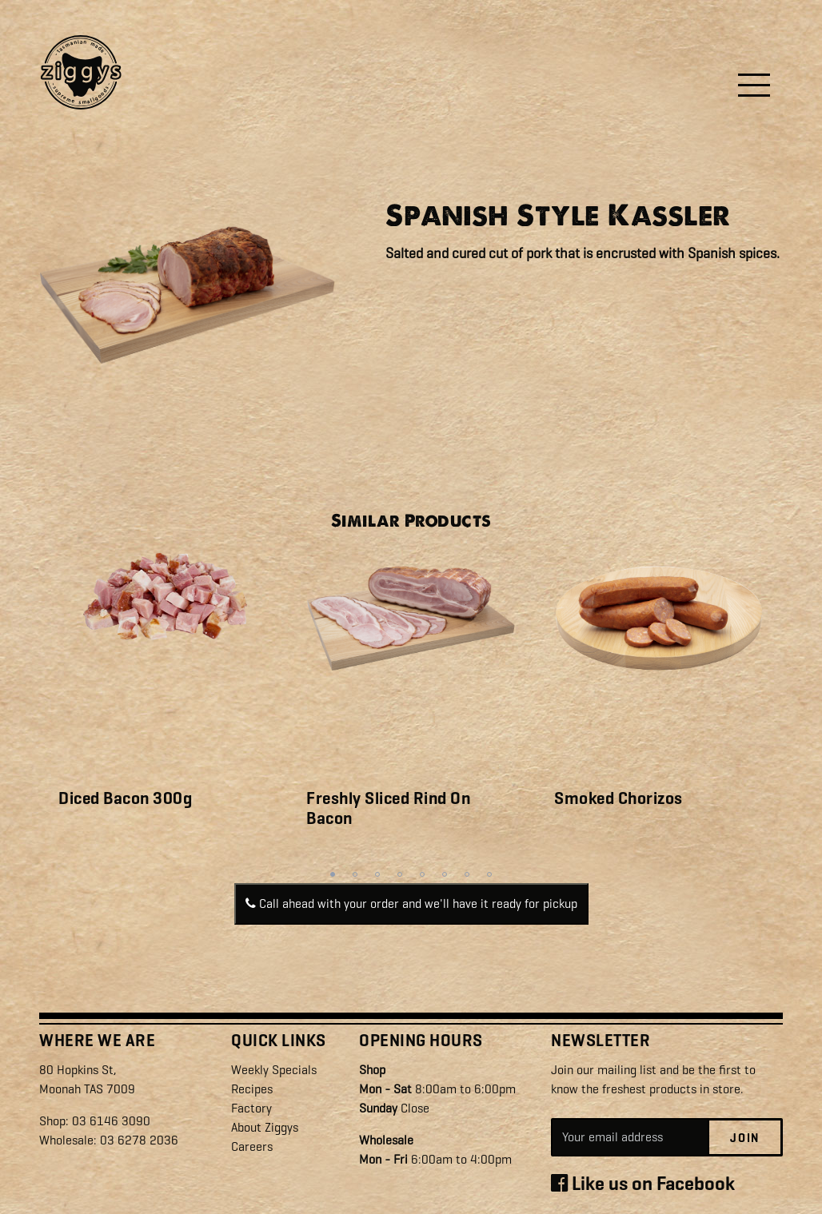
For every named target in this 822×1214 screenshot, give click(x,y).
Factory (251, 1108)
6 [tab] (444, 874)
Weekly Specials (274, 1069)
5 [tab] (422, 874)
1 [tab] (332, 874)
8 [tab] (489, 874)
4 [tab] (399, 874)
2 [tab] (355, 874)
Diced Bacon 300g (125, 798)
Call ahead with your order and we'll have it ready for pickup (411, 903)
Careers (252, 1146)
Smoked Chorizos (618, 798)
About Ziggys (264, 1127)
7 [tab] (467, 874)
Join (745, 1138)
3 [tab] (377, 874)
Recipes (252, 1089)
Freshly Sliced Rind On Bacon (388, 808)
